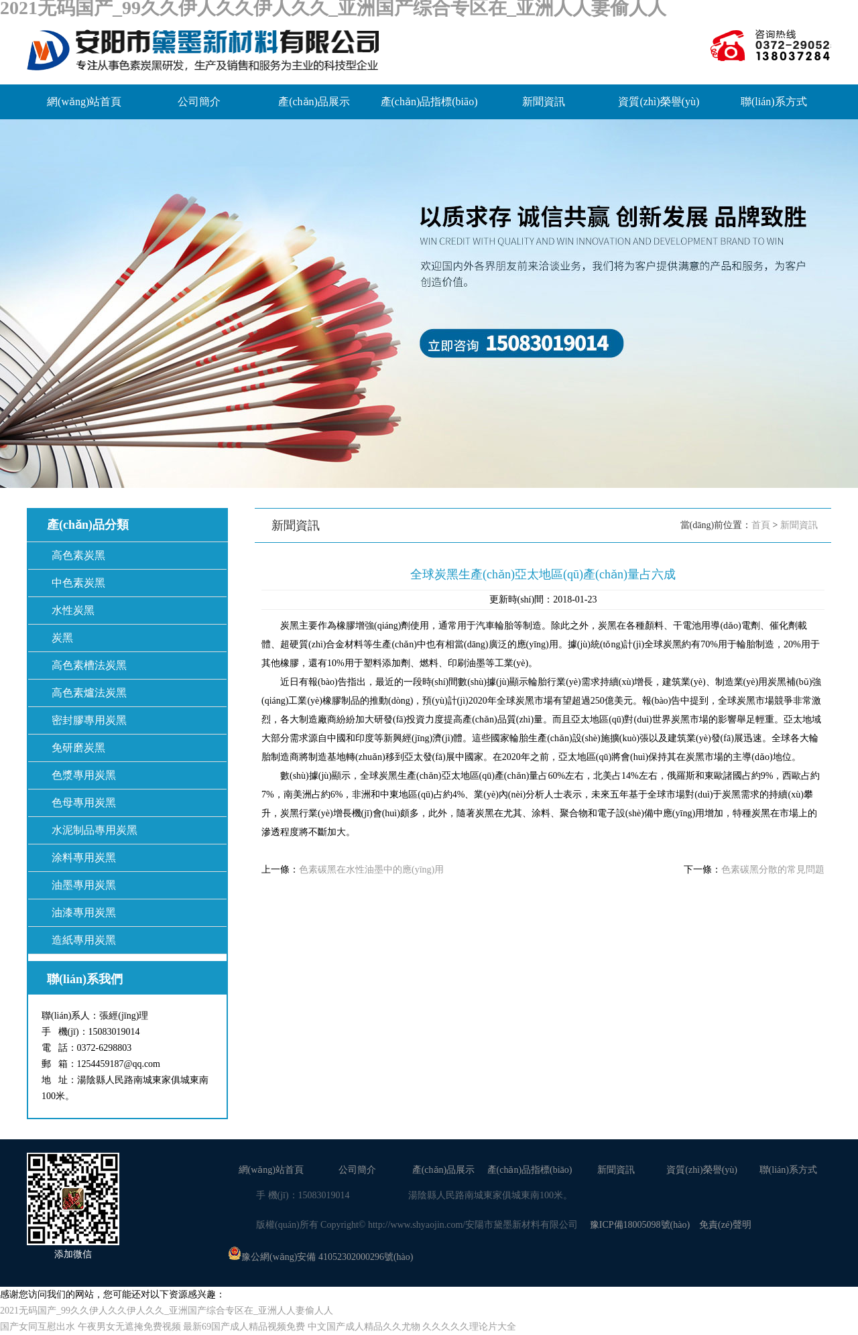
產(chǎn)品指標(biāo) (429, 101)
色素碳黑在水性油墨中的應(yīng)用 (371, 870)
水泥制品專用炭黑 (94, 830)
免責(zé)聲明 (725, 1225)
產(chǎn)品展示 (314, 101)
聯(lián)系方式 (774, 101)
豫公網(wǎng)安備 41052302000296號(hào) (320, 1257)
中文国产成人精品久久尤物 (364, 1327)
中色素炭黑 (78, 582)
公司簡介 (199, 101)
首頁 (760, 525)
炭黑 (62, 637)
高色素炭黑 (78, 555)
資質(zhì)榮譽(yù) (658, 101)
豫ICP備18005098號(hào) (640, 1225)
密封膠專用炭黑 (89, 720)
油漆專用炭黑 (84, 912)
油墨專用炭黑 (84, 885)
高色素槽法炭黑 (89, 665)
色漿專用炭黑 (84, 775)
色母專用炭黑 (84, 802)
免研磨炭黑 (78, 747)
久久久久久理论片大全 (469, 1327)
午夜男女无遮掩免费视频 (129, 1327)
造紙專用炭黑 (84, 940)
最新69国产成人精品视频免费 (244, 1327)
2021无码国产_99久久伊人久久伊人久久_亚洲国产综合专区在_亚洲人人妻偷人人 (166, 1311)
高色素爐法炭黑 (89, 692)
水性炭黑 (73, 610)
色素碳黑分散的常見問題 (772, 870)
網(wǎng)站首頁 (84, 101)
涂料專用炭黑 (84, 857)
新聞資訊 (543, 101)
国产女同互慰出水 (37, 1327)
